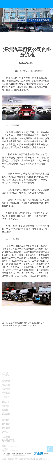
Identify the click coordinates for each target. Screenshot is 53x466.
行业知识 (6, 412)
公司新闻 (6, 408)
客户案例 (6, 400)
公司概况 (6, 391)
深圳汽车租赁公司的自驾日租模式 (23, 325)
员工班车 (6, 440)
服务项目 (6, 395)
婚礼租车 (6, 436)
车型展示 (6, 404)
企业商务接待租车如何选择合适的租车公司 (27, 323)
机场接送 (6, 432)
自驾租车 (6, 428)
